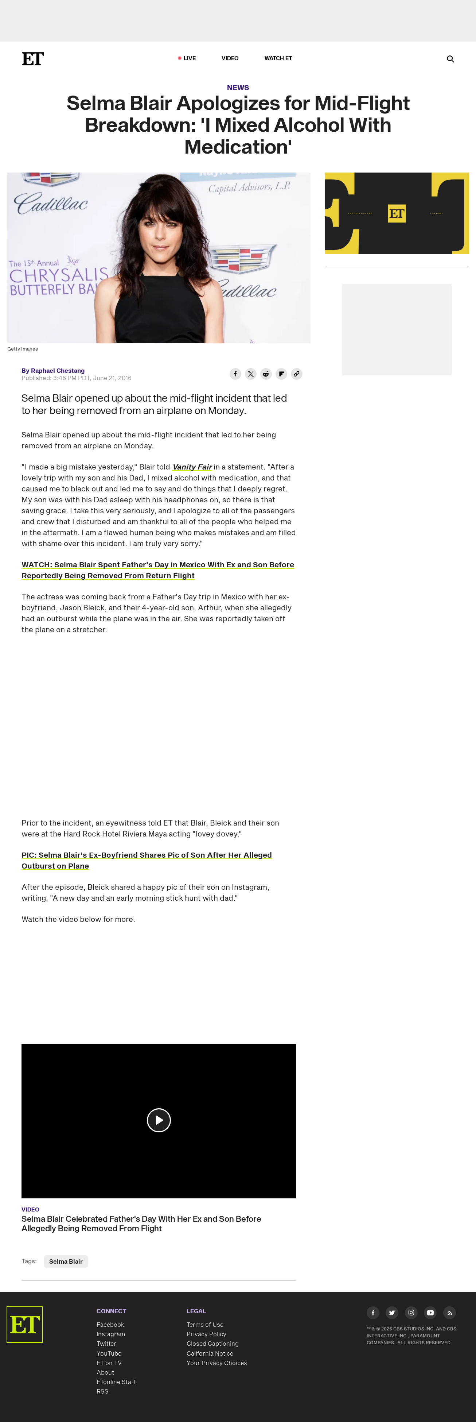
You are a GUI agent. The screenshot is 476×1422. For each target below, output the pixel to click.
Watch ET (279, 58)
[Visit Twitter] (392, 1314)
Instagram (111, 1334)
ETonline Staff (116, 1382)
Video (230, 58)
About (105, 1372)
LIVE (190, 58)
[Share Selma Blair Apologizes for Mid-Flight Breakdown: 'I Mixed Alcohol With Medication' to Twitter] (250, 375)
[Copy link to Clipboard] (296, 375)
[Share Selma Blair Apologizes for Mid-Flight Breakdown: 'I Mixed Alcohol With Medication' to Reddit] (266, 375)
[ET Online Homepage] (33, 59)
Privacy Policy (206, 1334)
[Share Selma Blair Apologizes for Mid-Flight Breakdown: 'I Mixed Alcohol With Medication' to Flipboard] (281, 375)
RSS (103, 1391)
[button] (159, 1120)
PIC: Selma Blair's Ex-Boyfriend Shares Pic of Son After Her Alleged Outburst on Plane (147, 861)
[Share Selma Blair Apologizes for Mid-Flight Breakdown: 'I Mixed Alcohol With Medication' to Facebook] (235, 375)
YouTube (109, 1353)
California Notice (210, 1353)
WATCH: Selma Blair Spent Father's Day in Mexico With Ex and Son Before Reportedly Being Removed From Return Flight (158, 570)
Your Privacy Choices (217, 1363)
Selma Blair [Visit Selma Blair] (66, 1261)
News (238, 87)
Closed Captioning (213, 1344)
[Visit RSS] (449, 1314)
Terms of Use (205, 1325)
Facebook (110, 1325)
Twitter (106, 1344)
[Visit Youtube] (430, 1314)
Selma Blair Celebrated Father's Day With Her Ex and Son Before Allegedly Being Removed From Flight (141, 1223)
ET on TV (109, 1363)
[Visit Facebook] (373, 1314)
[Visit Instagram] (411, 1314)
